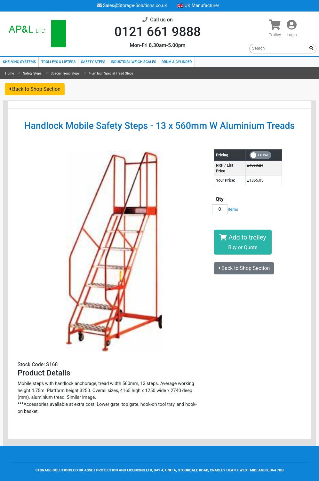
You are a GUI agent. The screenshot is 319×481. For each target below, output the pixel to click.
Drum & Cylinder (177, 62)
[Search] (278, 48)
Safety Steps (93, 62)
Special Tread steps (65, 73)
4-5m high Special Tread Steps (111, 73)
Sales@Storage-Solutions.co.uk (132, 5)
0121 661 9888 (158, 31)
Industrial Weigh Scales (133, 62)
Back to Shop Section (34, 89)
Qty (220, 199)
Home (9, 73)
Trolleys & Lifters (58, 62)
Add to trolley (242, 241)
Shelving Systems (19, 62)
